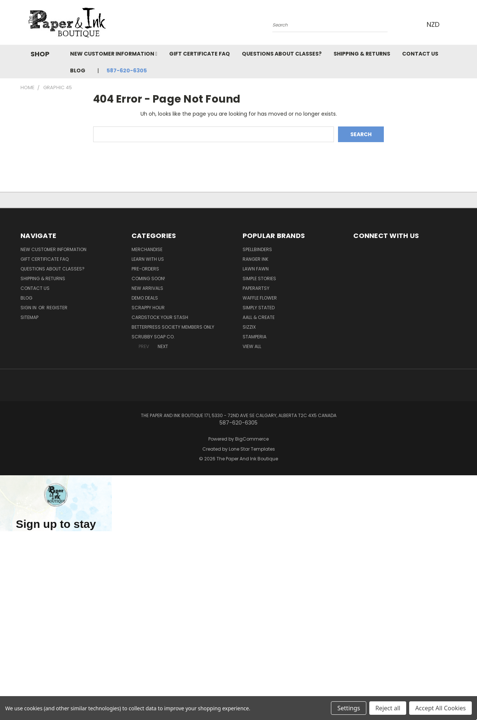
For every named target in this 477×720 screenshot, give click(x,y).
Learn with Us (148, 259)
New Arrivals (147, 288)
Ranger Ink (255, 259)
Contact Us (420, 53)
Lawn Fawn (256, 269)
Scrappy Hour (148, 307)
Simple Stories (259, 278)
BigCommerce (252, 439)
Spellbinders (257, 249)
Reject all (387, 708)
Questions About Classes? (282, 53)
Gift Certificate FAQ (199, 53)
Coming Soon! (148, 278)
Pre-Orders (145, 269)
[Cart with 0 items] (454, 24)
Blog (77, 70)
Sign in (29, 307)
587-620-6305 (127, 70)
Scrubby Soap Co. (153, 337)
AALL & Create (259, 317)
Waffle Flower (260, 298)
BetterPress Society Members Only (173, 327)
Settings (348, 708)
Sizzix (249, 327)
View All (252, 346)
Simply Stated (259, 307)
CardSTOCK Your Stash (160, 317)
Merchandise (147, 249)
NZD (435, 24)
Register (57, 307)
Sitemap (29, 317)
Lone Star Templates (252, 449)
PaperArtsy (256, 288)
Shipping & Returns (362, 53)
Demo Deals (145, 298)
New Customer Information (113, 53)
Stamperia (254, 337)
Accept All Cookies (440, 708)
